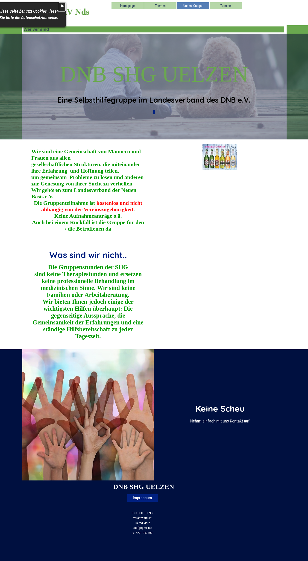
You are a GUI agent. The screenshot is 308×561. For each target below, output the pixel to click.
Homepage (127, 6)
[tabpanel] (154, 86)
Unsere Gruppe (192, 6)
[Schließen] (33, 6)
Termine (225, 6)
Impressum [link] (142, 497)
